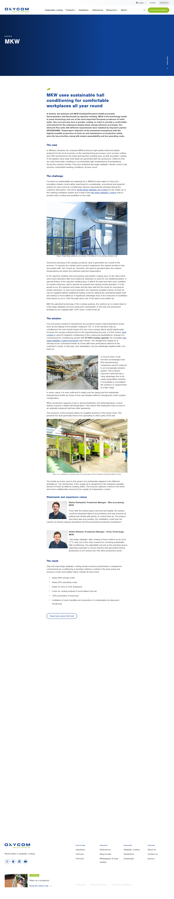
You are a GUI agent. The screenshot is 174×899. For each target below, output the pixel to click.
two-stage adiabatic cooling (103, 192)
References (97, 10)
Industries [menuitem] (80, 849)
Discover (167, 61)
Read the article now (39, 886)
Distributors (164, 3)
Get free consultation (158, 10)
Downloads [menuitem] (129, 858)
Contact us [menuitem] (153, 854)
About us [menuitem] (152, 849)
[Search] (144, 10)
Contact (152, 3)
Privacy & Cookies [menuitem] (98, 884)
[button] (142, 3)
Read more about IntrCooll (62, 616)
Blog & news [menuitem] (105, 854)
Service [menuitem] (151, 858)
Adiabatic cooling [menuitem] (131, 849)
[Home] (17, 10)
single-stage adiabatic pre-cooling (92, 190)
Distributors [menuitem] (129, 854)
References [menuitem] (105, 849)
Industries (84, 10)
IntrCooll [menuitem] (79, 854)
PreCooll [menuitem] (80, 858)
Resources (112, 10)
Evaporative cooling (54, 10)
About (124, 10)
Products (71, 10)
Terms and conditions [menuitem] (121, 884)
